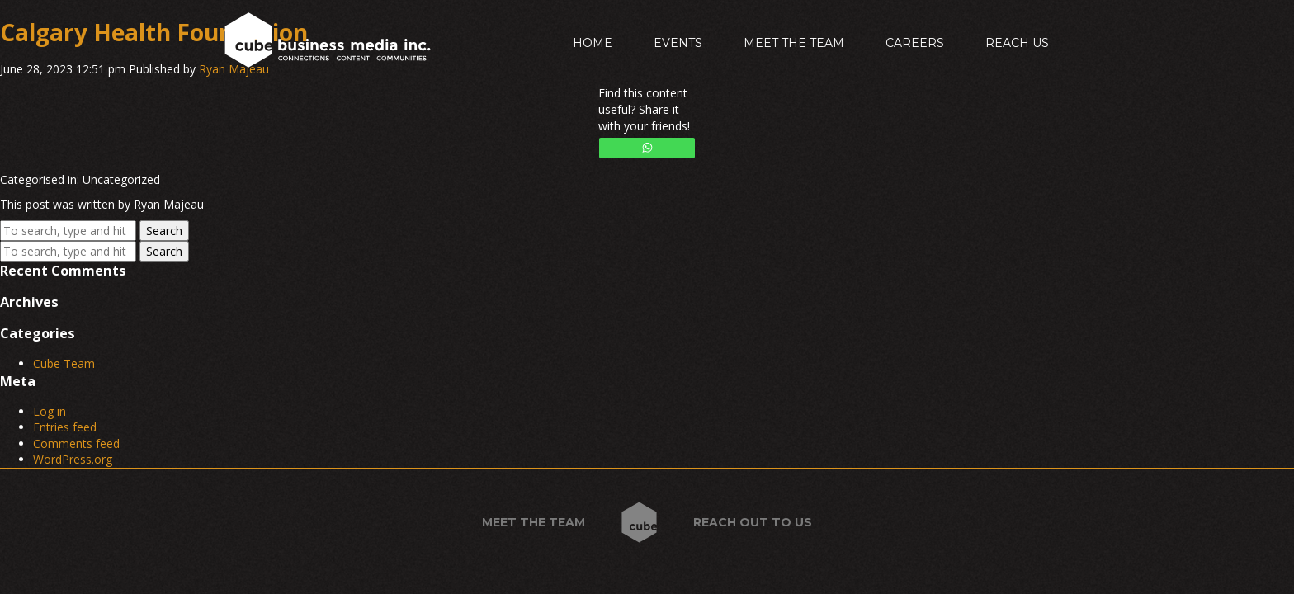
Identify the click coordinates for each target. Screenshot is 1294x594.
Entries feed (65, 427)
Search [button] (164, 230)
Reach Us (1017, 42)
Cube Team (64, 363)
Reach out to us (752, 522)
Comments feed (76, 443)
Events (678, 42)
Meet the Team (794, 42)
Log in (49, 411)
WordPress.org (72, 459)
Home (592, 42)
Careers (914, 42)
